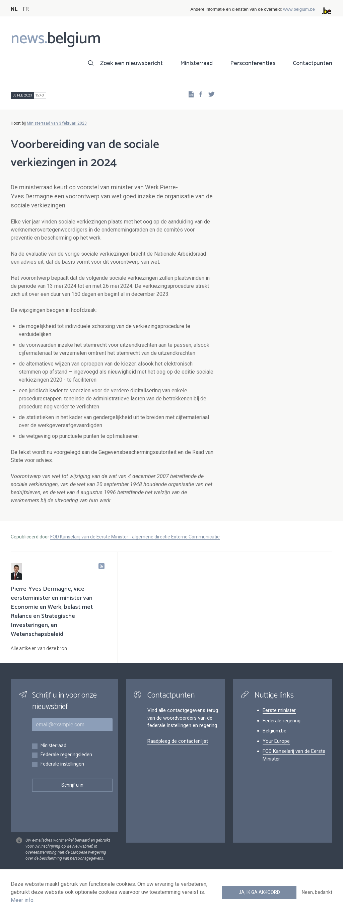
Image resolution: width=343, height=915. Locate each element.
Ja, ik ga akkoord (259, 892)
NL (14, 9)
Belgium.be (274, 731)
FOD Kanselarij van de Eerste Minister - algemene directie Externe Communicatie (135, 536)
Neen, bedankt (317, 892)
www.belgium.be (299, 9)
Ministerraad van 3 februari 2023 (57, 123)
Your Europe (276, 741)
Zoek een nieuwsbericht (131, 63)
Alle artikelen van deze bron (39, 648)
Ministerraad (196, 63)
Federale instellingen (62, 764)
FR (26, 9)
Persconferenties (252, 63)
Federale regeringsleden (66, 755)
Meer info (22, 900)
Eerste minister (279, 710)
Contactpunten (312, 63)
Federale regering (281, 721)
